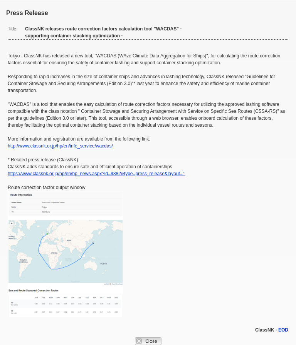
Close (148, 341)
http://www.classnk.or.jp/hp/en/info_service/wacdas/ (60, 146)
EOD (283, 330)
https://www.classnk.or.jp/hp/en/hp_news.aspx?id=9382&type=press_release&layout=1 (96, 173)
